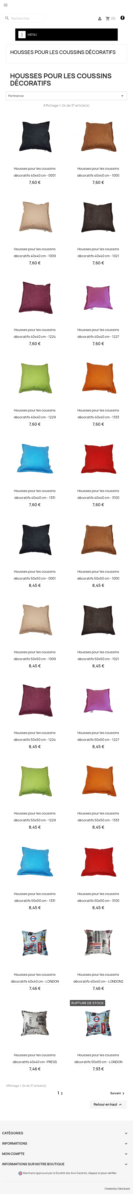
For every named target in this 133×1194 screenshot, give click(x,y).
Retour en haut (108, 1104)
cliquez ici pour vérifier (102, 1173)
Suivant (118, 1093)
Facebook (123, 18)
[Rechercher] (24, 18)
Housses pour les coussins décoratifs (63, 52)
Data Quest (124, 1188)
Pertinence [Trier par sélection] (66, 95)
